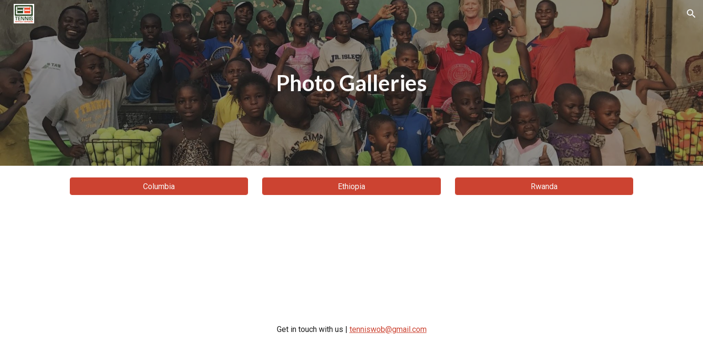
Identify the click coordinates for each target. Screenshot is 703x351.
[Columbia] (159, 186)
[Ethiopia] (351, 186)
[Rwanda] (544, 186)
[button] (691, 13)
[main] (351, 83)
